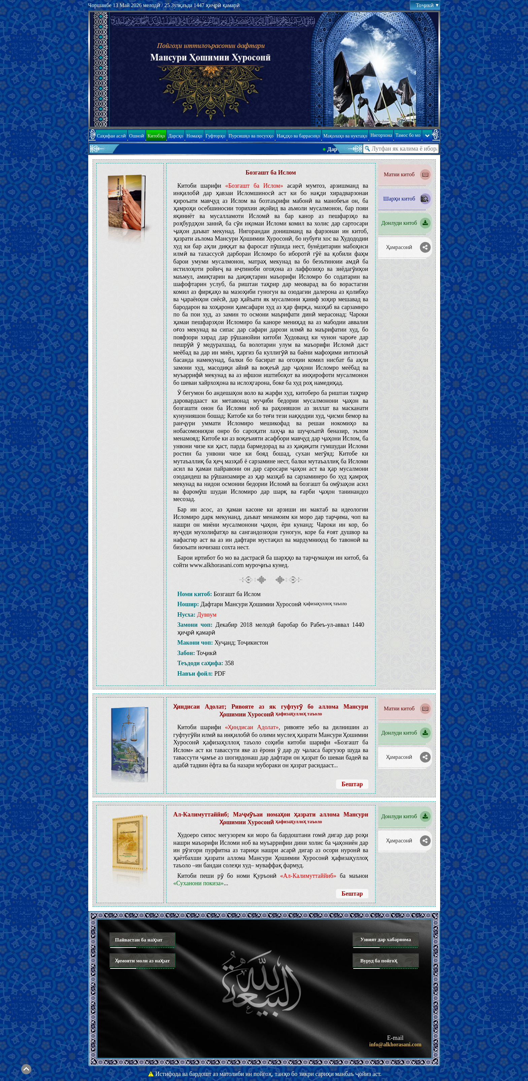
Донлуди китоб (399, 223)
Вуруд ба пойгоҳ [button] (378, 960)
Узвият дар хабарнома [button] (385, 939)
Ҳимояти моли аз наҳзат (142, 960)
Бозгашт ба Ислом (270, 172)
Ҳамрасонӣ (399, 247)
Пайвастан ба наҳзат (139, 940)
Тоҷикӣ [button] (427, 5)
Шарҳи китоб (399, 198)
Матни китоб (399, 174)
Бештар (352, 784)
